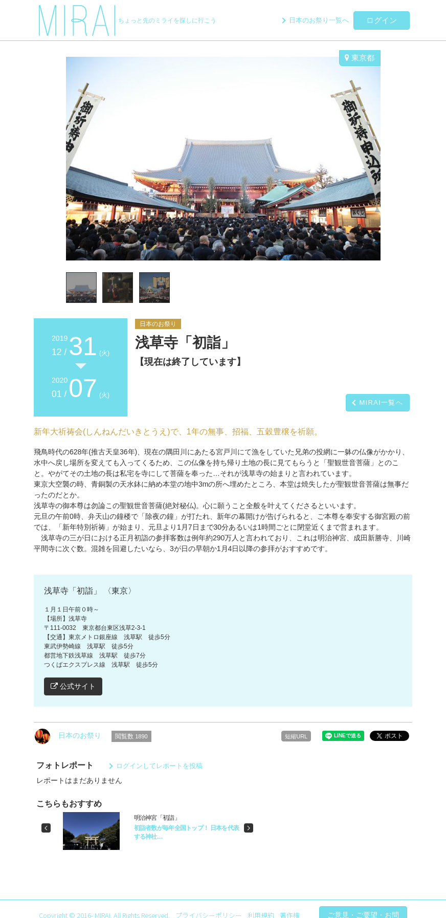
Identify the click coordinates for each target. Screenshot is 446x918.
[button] (46, 828)
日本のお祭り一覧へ (319, 20)
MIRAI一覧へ (381, 402)
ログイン (381, 20)
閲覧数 (131, 736)
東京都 (359, 57)
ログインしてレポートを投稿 (159, 766)
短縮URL (296, 736)
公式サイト (73, 686)
